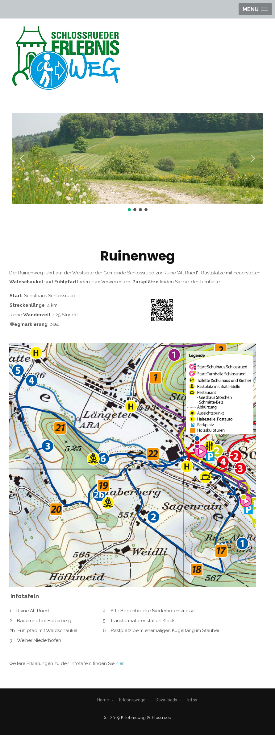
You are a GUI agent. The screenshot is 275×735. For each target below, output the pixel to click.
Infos (192, 699)
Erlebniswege (132, 699)
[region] (137, 162)
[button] (22, 158)
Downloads (166, 699)
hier (120, 663)
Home (103, 699)
